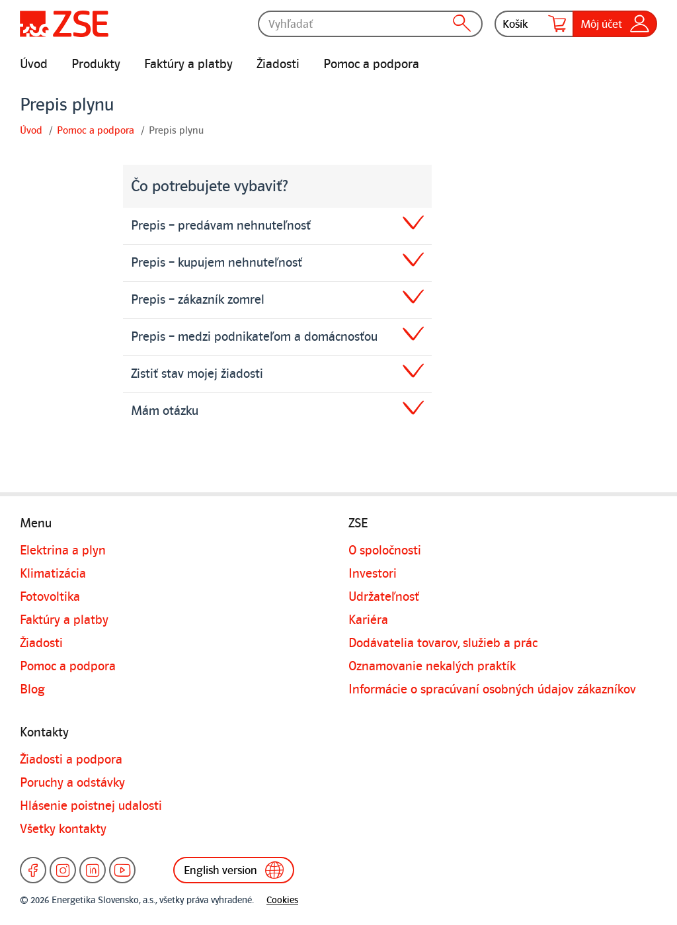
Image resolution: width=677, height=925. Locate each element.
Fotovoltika (50, 597)
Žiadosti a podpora (71, 759)
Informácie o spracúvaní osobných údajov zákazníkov (492, 689)
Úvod (34, 64)
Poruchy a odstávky (72, 782)
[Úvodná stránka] (64, 24)
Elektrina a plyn (63, 550)
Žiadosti (278, 64)
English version (236, 870)
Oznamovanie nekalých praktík (432, 666)
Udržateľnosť (383, 597)
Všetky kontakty (63, 829)
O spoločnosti (384, 550)
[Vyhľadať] (370, 24)
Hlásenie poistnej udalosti (91, 806)
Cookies (282, 900)
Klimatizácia (53, 573)
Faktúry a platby (188, 64)
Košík (534, 23)
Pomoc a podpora (371, 64)
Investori (372, 573)
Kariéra (368, 620)
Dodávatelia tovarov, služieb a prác (443, 643)
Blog (32, 689)
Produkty (95, 64)
